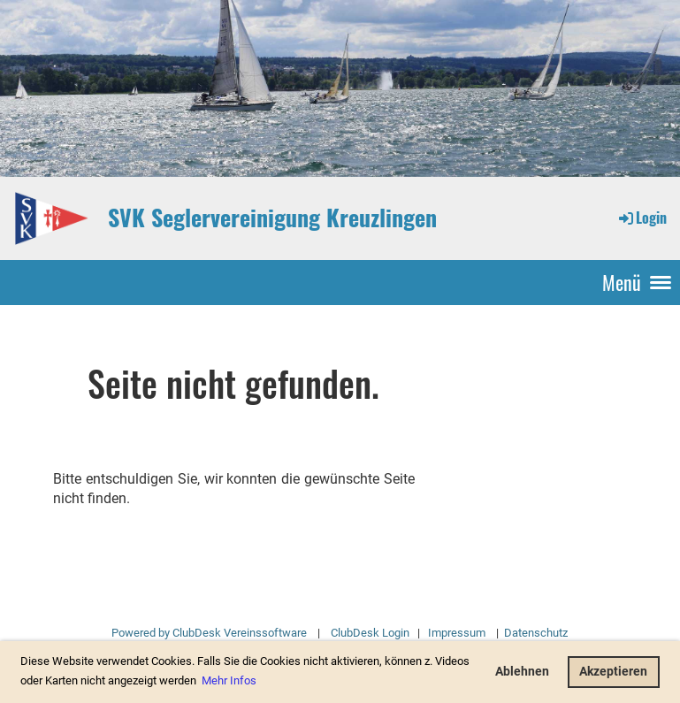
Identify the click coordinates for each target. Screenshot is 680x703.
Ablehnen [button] (522, 671)
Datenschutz (534, 632)
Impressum (456, 632)
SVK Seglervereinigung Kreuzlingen (272, 217)
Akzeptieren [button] (613, 671)
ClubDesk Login (370, 632)
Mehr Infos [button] (229, 680)
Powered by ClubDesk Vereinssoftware (209, 632)
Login (641, 217)
